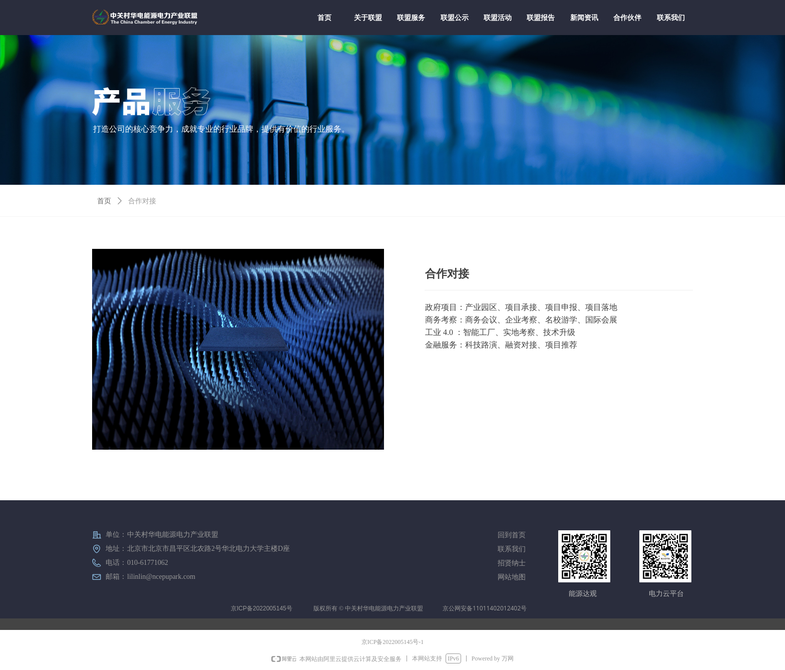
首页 (104, 201)
